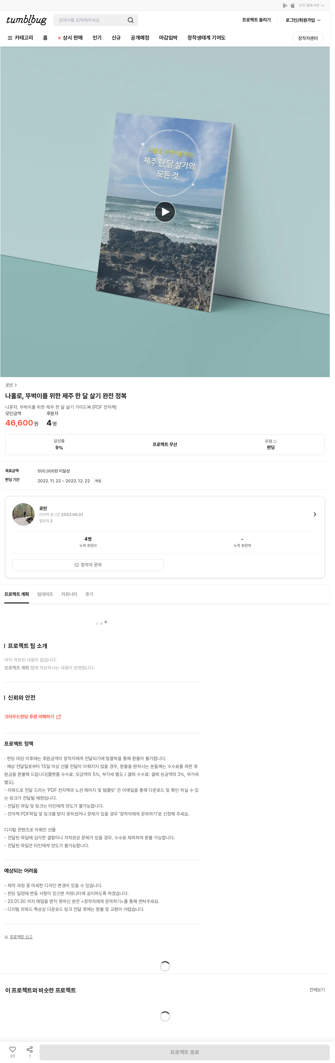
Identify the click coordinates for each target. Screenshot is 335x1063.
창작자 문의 (88, 564)
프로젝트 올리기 (256, 19)
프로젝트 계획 (16, 594)
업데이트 (45, 594)
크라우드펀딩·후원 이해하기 (33, 717)
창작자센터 (308, 38)
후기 (89, 594)
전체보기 (317, 989)
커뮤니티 (69, 594)
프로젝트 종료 (184, 1052)
